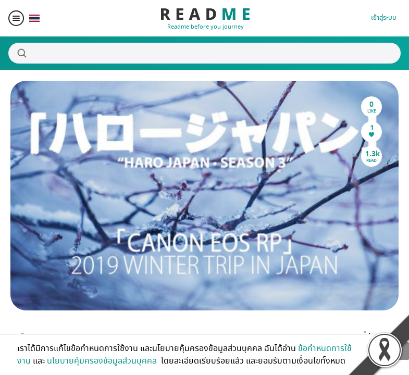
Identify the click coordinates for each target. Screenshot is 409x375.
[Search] (204, 53)
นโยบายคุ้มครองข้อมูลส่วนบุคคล (103, 361)
